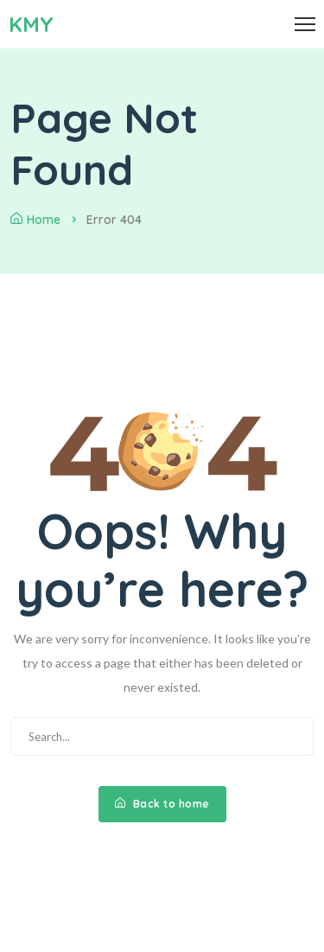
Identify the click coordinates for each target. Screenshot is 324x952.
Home (35, 219)
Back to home (162, 803)
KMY (31, 24)
